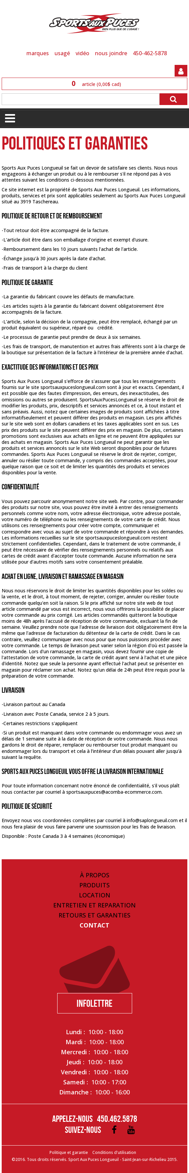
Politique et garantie (69, 1152)
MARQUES (37, 53)
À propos (94, 875)
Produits (94, 885)
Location (94, 895)
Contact (94, 925)
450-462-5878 (150, 53)
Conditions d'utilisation (114, 1152)
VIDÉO (82, 53)
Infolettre (94, 1003)
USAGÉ (62, 53)
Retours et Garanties (94, 915)
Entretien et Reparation (94, 905)
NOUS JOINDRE (111, 53)
